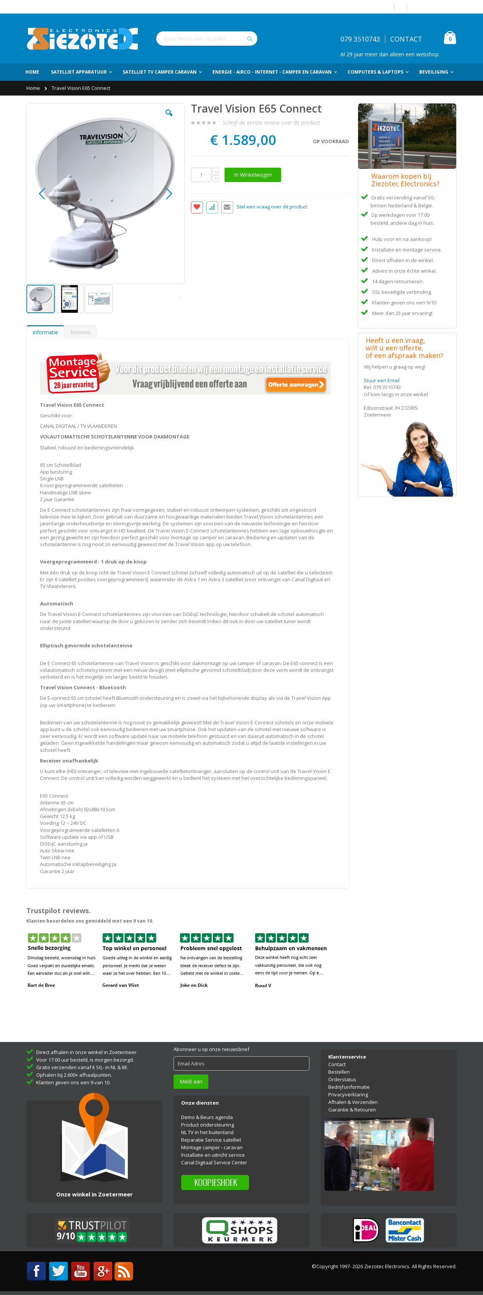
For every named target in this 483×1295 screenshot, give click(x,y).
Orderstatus (342, 1079)
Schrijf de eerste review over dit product (271, 122)
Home (33, 88)
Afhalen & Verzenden (353, 1102)
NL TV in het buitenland (207, 1132)
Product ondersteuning (207, 1124)
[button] (169, 118)
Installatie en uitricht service (213, 1154)
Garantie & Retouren (352, 1109)
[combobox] (207, 38)
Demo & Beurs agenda (207, 1117)
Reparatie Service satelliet (211, 1139)
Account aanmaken (435, 6)
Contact (337, 1064)
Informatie (45, 332)
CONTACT (406, 38)
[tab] (45, 332)
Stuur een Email (382, 380)
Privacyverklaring (348, 1094)
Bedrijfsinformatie (349, 1087)
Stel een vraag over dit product (272, 207)
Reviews (81, 332)
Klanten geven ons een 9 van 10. (73, 1082)
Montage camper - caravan (212, 1147)
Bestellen (339, 1071)
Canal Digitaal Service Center (214, 1162)
